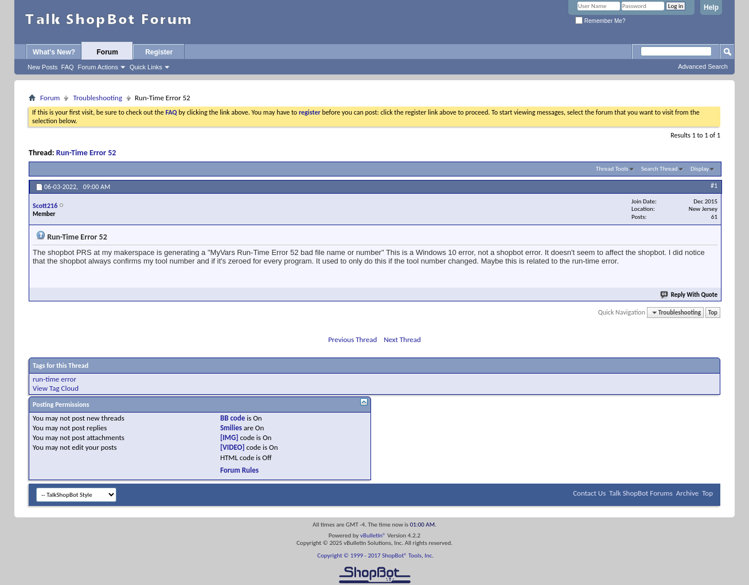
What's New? (54, 52)
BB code (232, 418)
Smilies (231, 427)
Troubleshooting (97, 97)
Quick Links (146, 67)
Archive (687, 493)
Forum (107, 52)
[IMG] (229, 437)
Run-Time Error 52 (86, 153)
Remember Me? (600, 21)
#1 (714, 186)
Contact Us (589, 493)
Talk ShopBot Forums (641, 493)
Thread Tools (612, 168)
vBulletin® (373, 535)
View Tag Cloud (56, 388)
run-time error (54, 379)
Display (700, 168)
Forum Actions (98, 67)
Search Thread (659, 168)
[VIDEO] (232, 447)
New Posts (43, 67)
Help (711, 7)
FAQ (67, 67)
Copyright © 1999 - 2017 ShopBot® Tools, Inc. (375, 555)
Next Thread (402, 339)
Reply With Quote (689, 295)
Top (712, 312)
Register (159, 52)
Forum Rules (239, 470)
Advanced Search (703, 66)
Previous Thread (352, 339)
